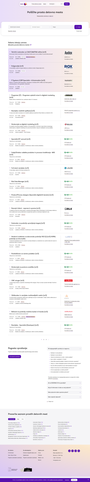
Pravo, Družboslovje (62, 424)
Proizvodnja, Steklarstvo (13, 423)
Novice (39, 460)
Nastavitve (67, 479)
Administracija (11, 434)
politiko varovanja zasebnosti (56, 479)
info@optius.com (57, 460)
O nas (39, 453)
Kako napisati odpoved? (54, 397)
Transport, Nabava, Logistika (13, 426)
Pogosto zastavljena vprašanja (15, 457)
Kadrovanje (60, 432)
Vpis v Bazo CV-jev (12, 455)
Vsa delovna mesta (68, 59)
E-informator (11, 453)
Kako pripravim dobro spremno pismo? (58, 392)
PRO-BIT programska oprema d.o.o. (72, 110)
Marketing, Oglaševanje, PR (38, 428)
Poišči (78, 27)
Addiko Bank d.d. (68, 314)
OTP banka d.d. (67, 142)
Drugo (34, 433)
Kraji (22, 419)
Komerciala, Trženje (37, 422)
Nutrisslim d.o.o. (68, 84)
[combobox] (41, 27)
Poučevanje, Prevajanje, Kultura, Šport (65, 439)
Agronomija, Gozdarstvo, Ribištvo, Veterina (66, 437)
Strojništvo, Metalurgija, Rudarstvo (15, 432)
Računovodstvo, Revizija (62, 422)
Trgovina (10, 428)
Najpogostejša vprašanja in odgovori (45, 16)
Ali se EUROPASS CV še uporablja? (57, 383)
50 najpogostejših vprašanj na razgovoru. (59, 348)
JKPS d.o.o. (67, 128)
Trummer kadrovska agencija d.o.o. (72, 284)
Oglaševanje (26, 455)
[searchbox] (62, 27)
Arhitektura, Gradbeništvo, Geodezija (40, 435)
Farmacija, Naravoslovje (62, 428)
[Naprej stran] (49, 339)
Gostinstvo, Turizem (37, 424)
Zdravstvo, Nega (36, 432)
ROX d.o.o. (66, 71)
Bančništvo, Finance (37, 439)
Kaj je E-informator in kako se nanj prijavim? (59, 387)
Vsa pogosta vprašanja (14, 356)
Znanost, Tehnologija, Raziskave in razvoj (41, 426)
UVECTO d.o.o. (67, 171)
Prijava (66, 3)
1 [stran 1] (41, 339)
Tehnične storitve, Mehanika (13, 424)
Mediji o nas (41, 457)
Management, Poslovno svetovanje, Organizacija (17, 436)
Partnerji (40, 455)
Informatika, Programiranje (38, 437)
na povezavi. (55, 378)
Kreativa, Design (61, 433)
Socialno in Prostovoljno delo (63, 435)
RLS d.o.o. (66, 213)
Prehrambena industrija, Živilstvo (14, 430)
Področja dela (11, 419)
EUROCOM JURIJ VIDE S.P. (70, 99)
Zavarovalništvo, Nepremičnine (64, 426)
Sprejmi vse (74, 479)
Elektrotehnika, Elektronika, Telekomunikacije (16, 438)
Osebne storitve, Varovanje (38, 430)
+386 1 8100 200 (57, 458)
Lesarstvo (60, 430)
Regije (18, 419)
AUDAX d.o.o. (67, 57)
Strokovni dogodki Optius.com (29, 453)
